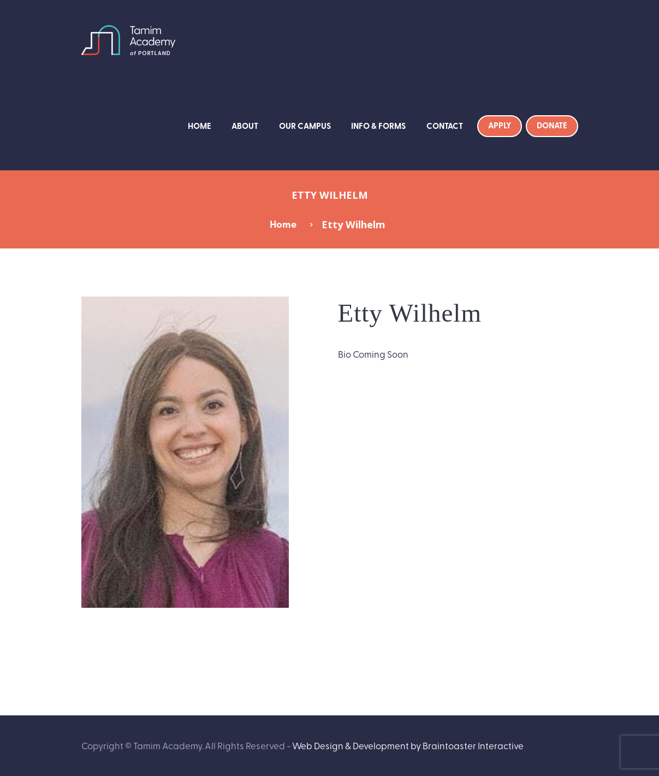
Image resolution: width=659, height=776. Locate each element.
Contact (444, 126)
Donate (552, 125)
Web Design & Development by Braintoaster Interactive (408, 745)
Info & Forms (378, 126)
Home (199, 126)
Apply (499, 125)
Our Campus (305, 126)
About (244, 126)
